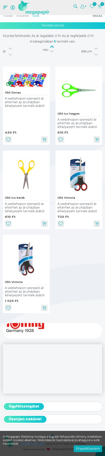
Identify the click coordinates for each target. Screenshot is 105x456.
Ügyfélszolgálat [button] (24, 406)
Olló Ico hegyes (68, 113)
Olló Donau (13, 92)
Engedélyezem (88, 448)
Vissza (97, 15)
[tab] (52, 406)
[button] (75, 6)
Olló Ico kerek (15, 197)
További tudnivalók (32, 443)
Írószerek (22, 16)
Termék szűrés (52, 25)
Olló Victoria (66, 197)
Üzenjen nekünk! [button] (25, 419)
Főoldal (8, 16)
